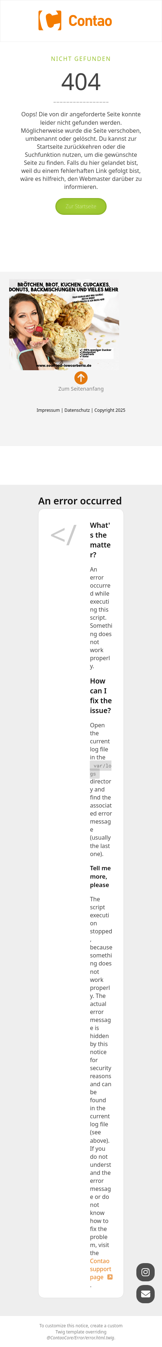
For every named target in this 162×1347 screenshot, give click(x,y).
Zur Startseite (81, 206)
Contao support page (100, 1269)
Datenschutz (77, 410)
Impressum (48, 410)
